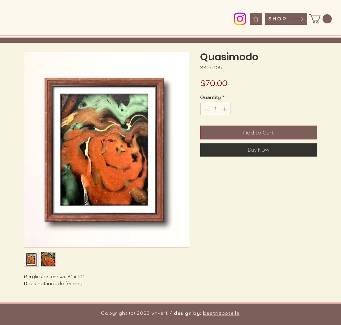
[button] (320, 18)
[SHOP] (286, 19)
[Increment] (225, 109)
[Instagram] (240, 19)
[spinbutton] (215, 109)
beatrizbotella (221, 313)
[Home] (256, 19)
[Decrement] (205, 109)
